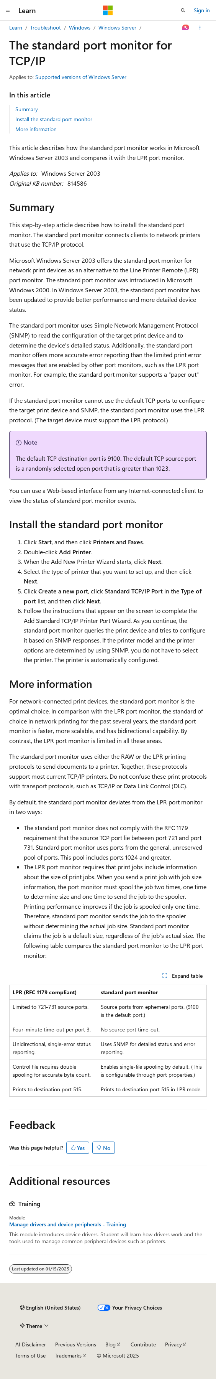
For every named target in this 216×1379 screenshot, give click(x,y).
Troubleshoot (45, 27)
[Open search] (183, 10)
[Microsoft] (108, 10)
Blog (110, 1344)
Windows (79, 27)
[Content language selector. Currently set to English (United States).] (50, 1308)
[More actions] (200, 27)
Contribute (143, 1344)
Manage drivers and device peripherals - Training (67, 1224)
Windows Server (117, 27)
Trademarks (68, 1355)
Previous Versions (75, 1344)
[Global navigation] (7, 10)
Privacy (173, 1344)
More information (36, 129)
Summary (26, 109)
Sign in (202, 10)
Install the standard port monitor (53, 119)
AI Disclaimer (30, 1344)
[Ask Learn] (185, 27)
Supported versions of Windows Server (80, 77)
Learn (15, 27)
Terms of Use (30, 1355)
